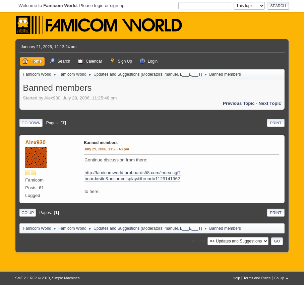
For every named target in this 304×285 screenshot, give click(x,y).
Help (236, 278)
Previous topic (239, 103)
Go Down (31, 123)
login (99, 5)
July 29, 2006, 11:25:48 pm (106, 149)
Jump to (198, 241)
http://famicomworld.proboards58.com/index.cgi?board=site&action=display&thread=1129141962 (132, 176)
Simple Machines (65, 278)
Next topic (269, 103)
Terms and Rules (256, 278)
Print (276, 123)
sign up (117, 5)
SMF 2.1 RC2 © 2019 (32, 278)
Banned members (101, 142)
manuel (171, 74)
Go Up (27, 213)
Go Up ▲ (281, 278)
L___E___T (190, 74)
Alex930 (35, 142)
